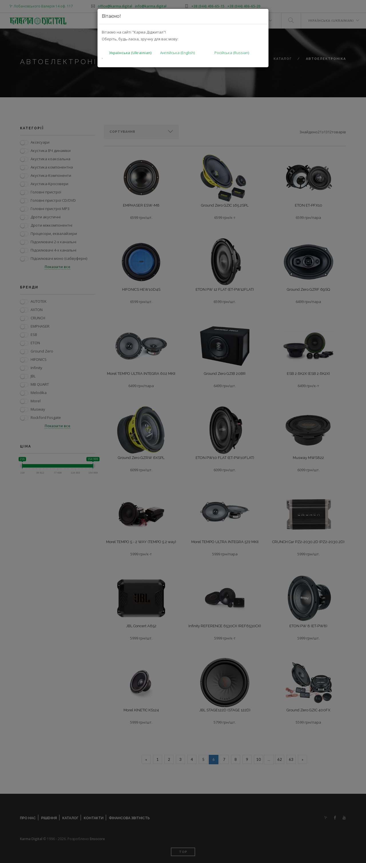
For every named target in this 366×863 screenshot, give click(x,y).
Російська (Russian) (231, 52)
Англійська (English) (177, 52)
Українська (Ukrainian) (130, 52)
